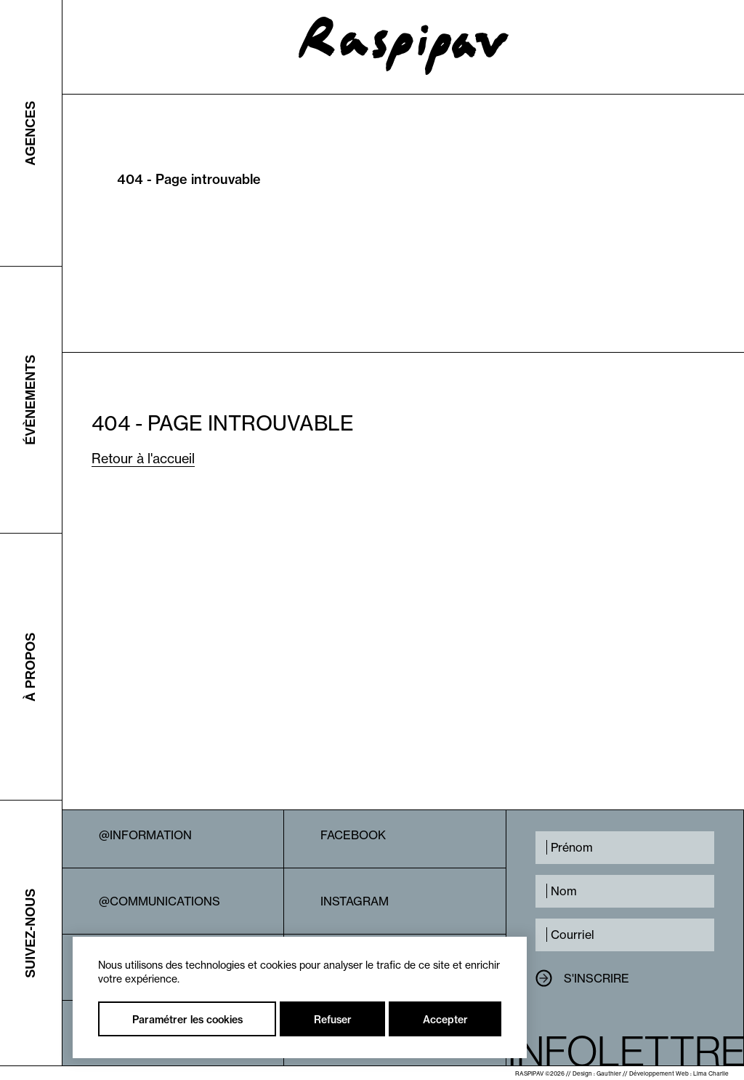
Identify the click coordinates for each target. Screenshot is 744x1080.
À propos (30, 666)
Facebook (353, 835)
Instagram (354, 901)
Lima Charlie (711, 1073)
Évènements (30, 400)
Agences (30, 132)
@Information (145, 835)
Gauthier (609, 1073)
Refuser (333, 1019)
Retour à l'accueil (143, 458)
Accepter (445, 1019)
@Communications (159, 901)
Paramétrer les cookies (187, 1019)
